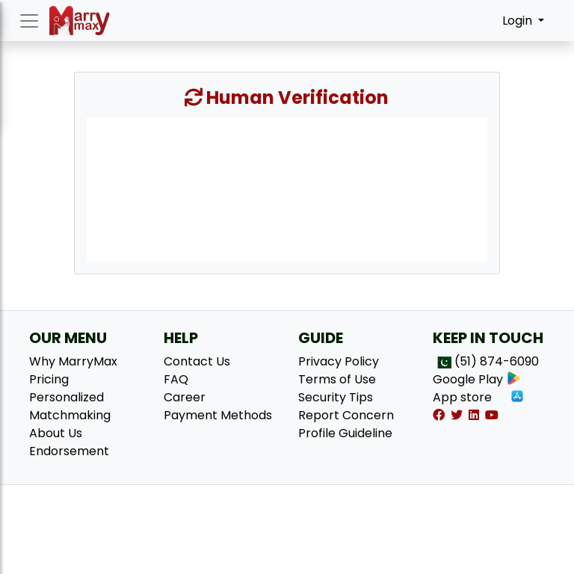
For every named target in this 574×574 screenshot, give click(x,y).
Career (185, 397)
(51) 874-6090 (496, 361)
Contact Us (197, 361)
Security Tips (335, 397)
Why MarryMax (73, 361)
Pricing (49, 379)
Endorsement (69, 451)
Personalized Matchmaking (70, 406)
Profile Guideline (345, 433)
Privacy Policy (338, 361)
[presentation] (287, 188)
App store (479, 397)
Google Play (477, 379)
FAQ (176, 379)
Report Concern (346, 415)
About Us (55, 433)
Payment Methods (218, 415)
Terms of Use (337, 379)
